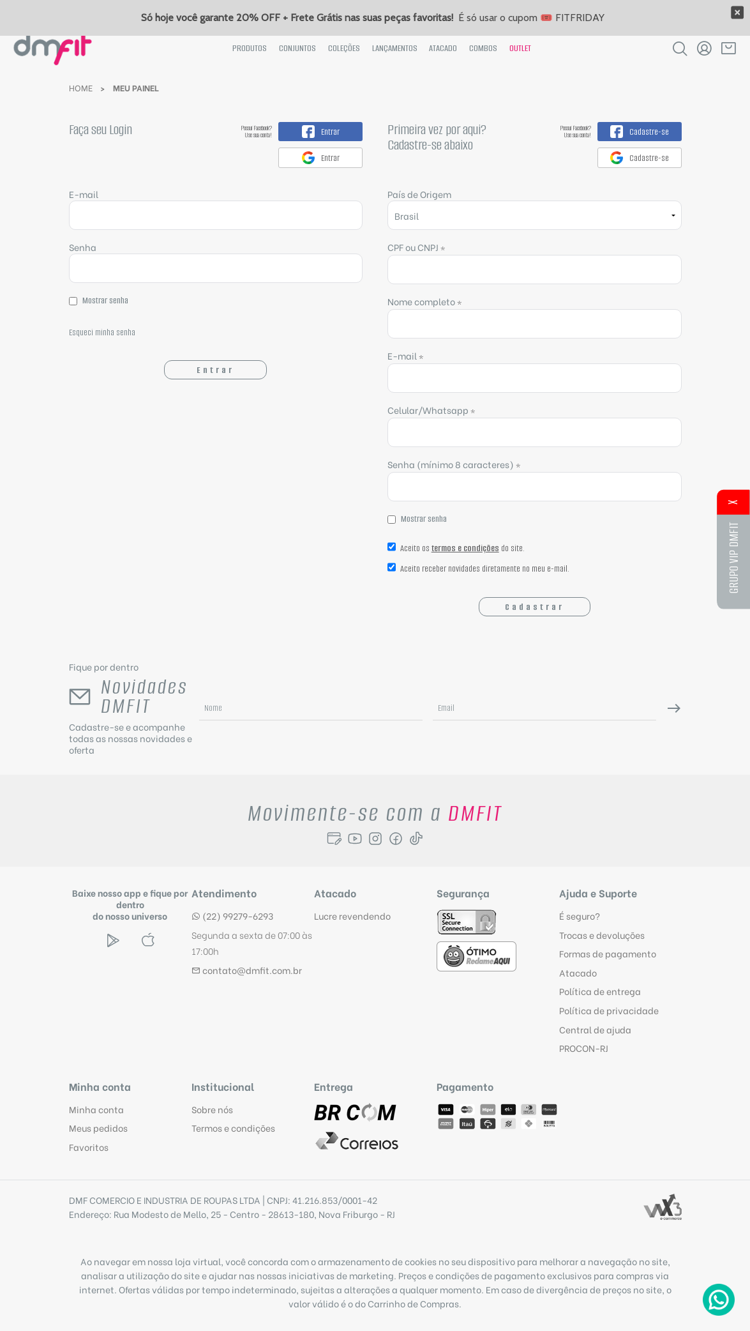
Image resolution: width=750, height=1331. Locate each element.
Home (81, 87)
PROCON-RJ (583, 1047)
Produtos (249, 48)
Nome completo (424, 301)
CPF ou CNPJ (416, 247)
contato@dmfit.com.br (246, 970)
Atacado (443, 48)
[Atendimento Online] (719, 1299)
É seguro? (579, 915)
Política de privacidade (609, 1010)
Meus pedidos (98, 1127)
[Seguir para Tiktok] (416, 838)
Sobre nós (212, 1109)
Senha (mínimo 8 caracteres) (454, 464)
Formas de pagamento (607, 953)
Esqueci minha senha (102, 332)
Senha (82, 247)
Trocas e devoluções (602, 934)
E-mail (216, 208)
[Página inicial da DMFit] (53, 48)
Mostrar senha (105, 300)
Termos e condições (233, 1127)
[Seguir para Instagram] (375, 838)
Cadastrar (534, 607)
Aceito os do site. (456, 551)
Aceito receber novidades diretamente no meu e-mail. (478, 571)
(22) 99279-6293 (232, 915)
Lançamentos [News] (394, 48)
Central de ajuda (595, 1029)
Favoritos (89, 1146)
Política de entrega (600, 991)
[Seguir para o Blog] (334, 838)
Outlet (520, 48)
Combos (483, 48)
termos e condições (465, 548)
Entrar (215, 370)
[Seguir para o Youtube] (355, 838)
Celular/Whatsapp (431, 409)
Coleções (344, 48)
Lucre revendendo (352, 915)
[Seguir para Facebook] (395, 838)
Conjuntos (297, 48)
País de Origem (419, 194)
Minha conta (96, 1109)
